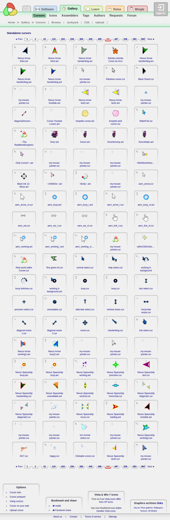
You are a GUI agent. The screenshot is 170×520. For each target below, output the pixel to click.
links (160, 503)
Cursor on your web (19, 506)
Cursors (39, 15)
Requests (116, 15)
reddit (57, 506)
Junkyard (72, 22)
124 (54, 39)
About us (57, 516)
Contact (73, 516)
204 (63, 39)
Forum (132, 15)
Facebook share (62, 510)
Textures (143, 511)
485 (99, 39)
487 (116, 39)
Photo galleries (147, 508)
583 (134, 39)
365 (81, 39)
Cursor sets (15, 492)
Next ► (151, 39)
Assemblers (70, 15)
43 (44, 39)
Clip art (137, 508)
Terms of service (93, 516)
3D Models (152, 511)
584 (143, 39)
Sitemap (113, 516)
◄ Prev (19, 39)
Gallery (25, 22)
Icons (53, 15)
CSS (87, 22)
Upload (99, 22)
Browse (56, 22)
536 (125, 39)
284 (72, 39)
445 (90, 39)
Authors (99, 15)
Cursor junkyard (17, 497)
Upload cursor (17, 510)
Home (11, 22)
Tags (86, 15)
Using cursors (16, 501)
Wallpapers (158, 508)
